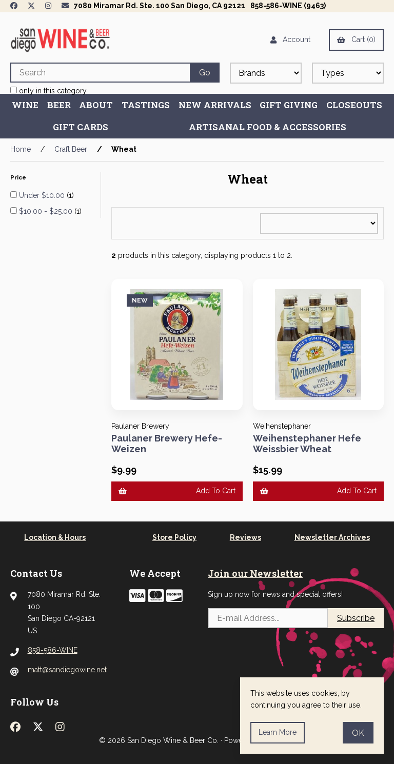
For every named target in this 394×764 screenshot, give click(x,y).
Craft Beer (70, 149)
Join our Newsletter (255, 573)
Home (20, 149)
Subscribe (356, 618)
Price (19, 177)
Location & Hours (55, 537)
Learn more (278, 732)
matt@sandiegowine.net (67, 670)
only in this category (48, 91)
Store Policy (174, 537)
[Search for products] (100, 73)
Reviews (245, 537)
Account (290, 39)
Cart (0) (356, 39)
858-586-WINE (52, 650)
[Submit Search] (205, 73)
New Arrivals (215, 105)
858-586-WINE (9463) (288, 6)
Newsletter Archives (332, 537)
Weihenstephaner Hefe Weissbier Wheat (307, 444)
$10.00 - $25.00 (46, 211)
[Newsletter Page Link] (65, 6)
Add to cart (177, 491)
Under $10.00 (43, 195)
